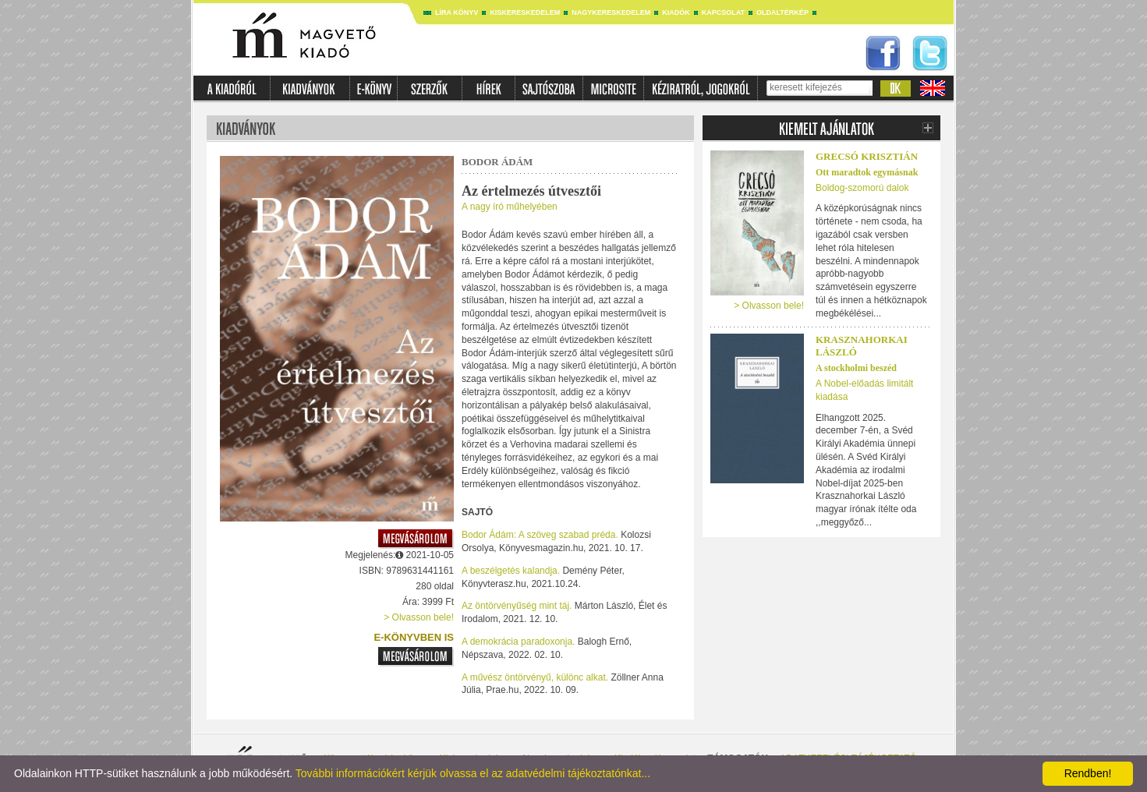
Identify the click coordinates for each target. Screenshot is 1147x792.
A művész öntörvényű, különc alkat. (535, 677)
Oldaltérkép (782, 12)
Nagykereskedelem (611, 12)
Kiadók (676, 12)
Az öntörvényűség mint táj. (517, 605)
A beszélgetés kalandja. (511, 570)
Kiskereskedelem (525, 12)
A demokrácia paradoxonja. (518, 641)
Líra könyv (456, 12)
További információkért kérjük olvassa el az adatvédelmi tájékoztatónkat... (473, 773)
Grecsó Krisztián (867, 156)
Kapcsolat (723, 12)
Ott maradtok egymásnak (867, 172)
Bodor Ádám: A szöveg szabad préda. (540, 534)
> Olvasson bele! (419, 617)
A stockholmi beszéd (856, 367)
